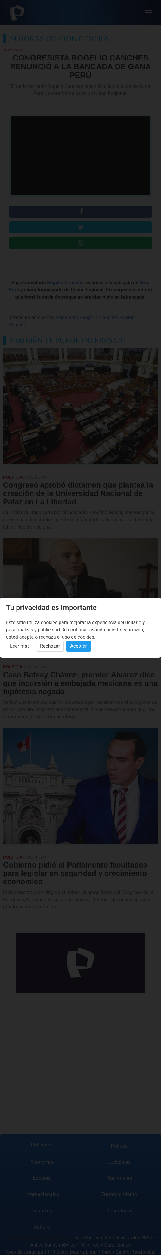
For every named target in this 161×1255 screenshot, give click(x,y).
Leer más (20, 646)
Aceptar (78, 646)
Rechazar (50, 646)
